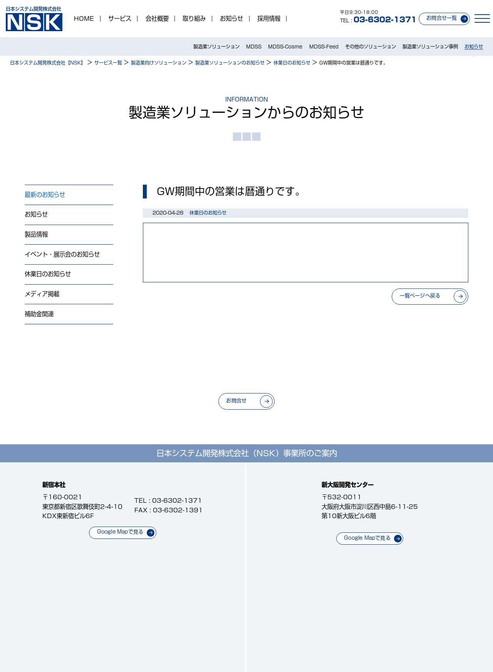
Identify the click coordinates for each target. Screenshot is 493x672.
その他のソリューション (370, 46)
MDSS (254, 46)
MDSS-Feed (324, 46)
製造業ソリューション (216, 46)
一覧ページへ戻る (420, 295)
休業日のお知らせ (48, 274)
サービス (119, 19)
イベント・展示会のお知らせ (62, 254)
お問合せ (236, 400)
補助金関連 (39, 314)
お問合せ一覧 (441, 17)
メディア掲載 (42, 294)
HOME (84, 19)
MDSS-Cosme (285, 46)
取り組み (194, 19)
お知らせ (231, 19)
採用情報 (268, 19)
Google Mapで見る (120, 531)
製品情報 (36, 234)
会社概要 (157, 19)
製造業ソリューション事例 (430, 46)
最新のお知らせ (45, 195)
